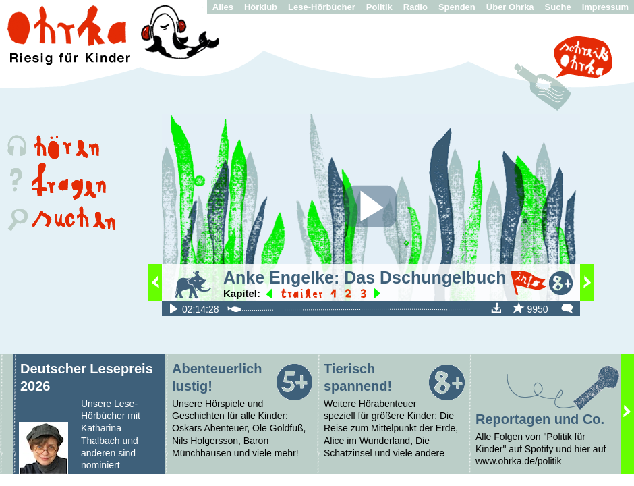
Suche (558, 7)
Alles (222, 7)
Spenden (457, 7)
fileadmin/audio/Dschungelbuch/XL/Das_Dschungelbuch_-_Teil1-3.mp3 (173, 308)
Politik (379, 7)
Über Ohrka (510, 7)
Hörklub (260, 7)
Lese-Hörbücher (321, 7)
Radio (415, 7)
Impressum (605, 7)
